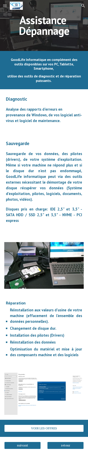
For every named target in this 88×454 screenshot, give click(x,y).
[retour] (65, 445)
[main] (44, 25)
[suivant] (22, 445)
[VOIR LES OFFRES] (44, 428)
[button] (5, 5)
